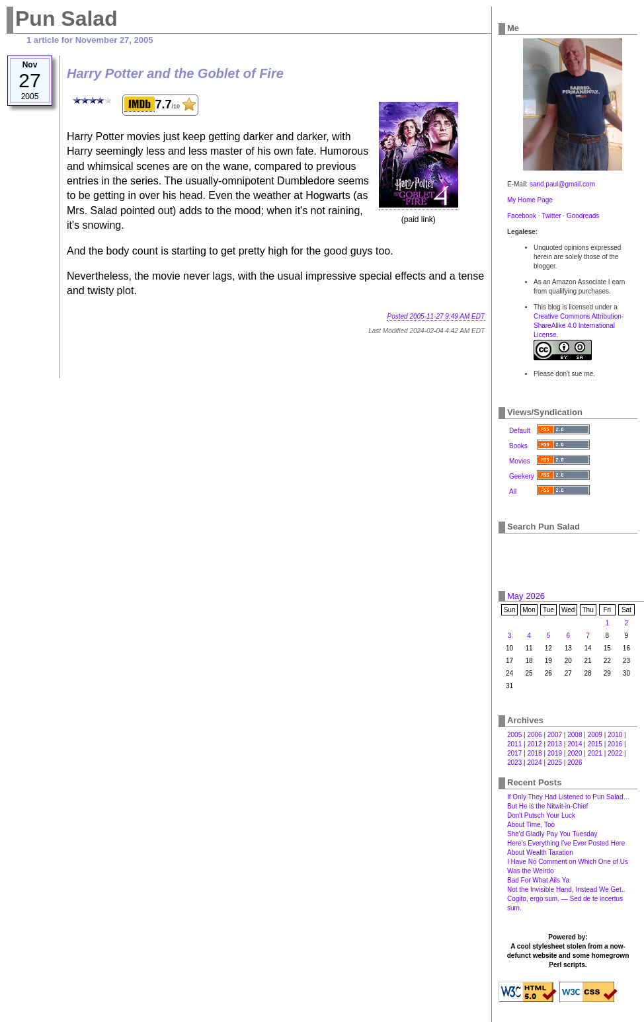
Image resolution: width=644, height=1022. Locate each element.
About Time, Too (531, 824)
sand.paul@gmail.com (562, 184)
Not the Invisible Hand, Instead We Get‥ (566, 889)
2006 (534, 734)
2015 (595, 744)
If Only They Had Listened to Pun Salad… (568, 797)
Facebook (521, 215)
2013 (554, 744)
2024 (534, 762)
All (512, 491)
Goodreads (583, 215)
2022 (615, 753)
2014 (574, 744)
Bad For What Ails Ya (538, 880)
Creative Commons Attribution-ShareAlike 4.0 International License (579, 325)
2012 (534, 744)
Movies (519, 461)
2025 (554, 762)
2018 (534, 753)
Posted (436, 316)
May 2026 (526, 596)
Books (518, 446)
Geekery (521, 476)
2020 (574, 753)
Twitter (551, 215)
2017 (514, 753)
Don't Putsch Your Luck (541, 815)
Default (519, 430)
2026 (574, 762)
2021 (595, 753)
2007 (554, 734)
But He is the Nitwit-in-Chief (547, 806)
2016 (615, 744)
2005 (514, 734)
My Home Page (530, 200)
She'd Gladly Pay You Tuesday (552, 834)
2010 (615, 734)
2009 (595, 734)
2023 (514, 762)
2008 (574, 734)
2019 (554, 753)
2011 (514, 744)
